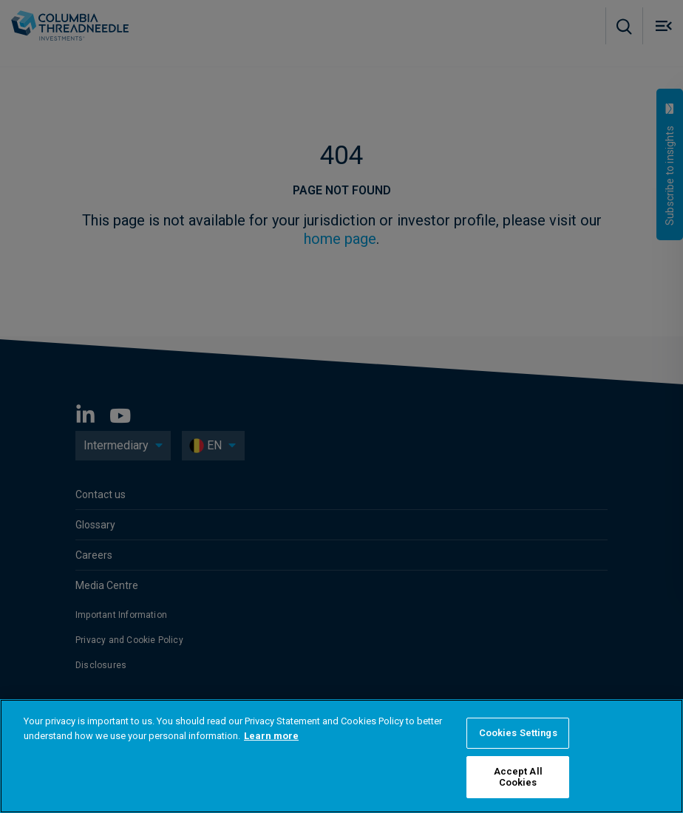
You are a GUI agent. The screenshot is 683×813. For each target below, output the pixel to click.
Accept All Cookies (518, 777)
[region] (341, 756)
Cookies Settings (518, 732)
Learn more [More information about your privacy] (271, 735)
